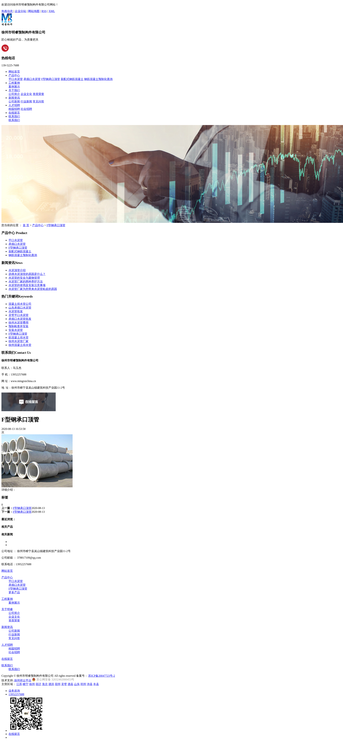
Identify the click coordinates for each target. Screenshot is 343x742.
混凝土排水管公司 (20, 303)
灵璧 (64, 684)
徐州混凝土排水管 (20, 344)
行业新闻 (26, 101)
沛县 (90, 684)
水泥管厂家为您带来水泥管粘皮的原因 (33, 288)
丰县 (96, 684)
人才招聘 (14, 105)
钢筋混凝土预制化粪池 (98, 79)
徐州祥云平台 (22, 680)
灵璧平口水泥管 (18, 315)
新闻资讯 (14, 97)
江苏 (19, 684)
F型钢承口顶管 (50, 79)
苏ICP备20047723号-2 (101, 675)
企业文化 (26, 94)
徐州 (32, 684)
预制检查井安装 (18, 326)
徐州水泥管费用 (18, 322)
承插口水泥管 (32, 79)
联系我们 (14, 116)
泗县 (70, 684)
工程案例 (14, 82)
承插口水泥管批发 (20, 318)
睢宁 (25, 684)
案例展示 (14, 86)
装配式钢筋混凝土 (72, 79)
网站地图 (33, 11)
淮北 (45, 684)
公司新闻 (14, 101)
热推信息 (7, 11)
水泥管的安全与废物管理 (24, 277)
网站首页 (14, 71)
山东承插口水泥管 (20, 307)
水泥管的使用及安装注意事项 (27, 285)
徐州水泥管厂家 (18, 341)
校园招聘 (14, 108)
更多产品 (14, 592)
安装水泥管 (16, 330)
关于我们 (14, 90)
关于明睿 (7, 609)
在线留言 (14, 112)
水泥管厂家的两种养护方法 (26, 281)
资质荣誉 (38, 94)
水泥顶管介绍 (17, 270)
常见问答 (38, 101)
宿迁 (38, 684)
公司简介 (14, 94)
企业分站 (20, 11)
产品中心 (14, 75)
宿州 (57, 684)
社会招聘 (26, 108)
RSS (44, 11)
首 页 (26, 225)
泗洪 (51, 684)
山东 (77, 684)
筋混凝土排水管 (18, 337)
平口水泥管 (16, 79)
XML (52, 11)
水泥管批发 (16, 311)
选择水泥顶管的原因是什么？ (27, 273)
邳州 (83, 684)
